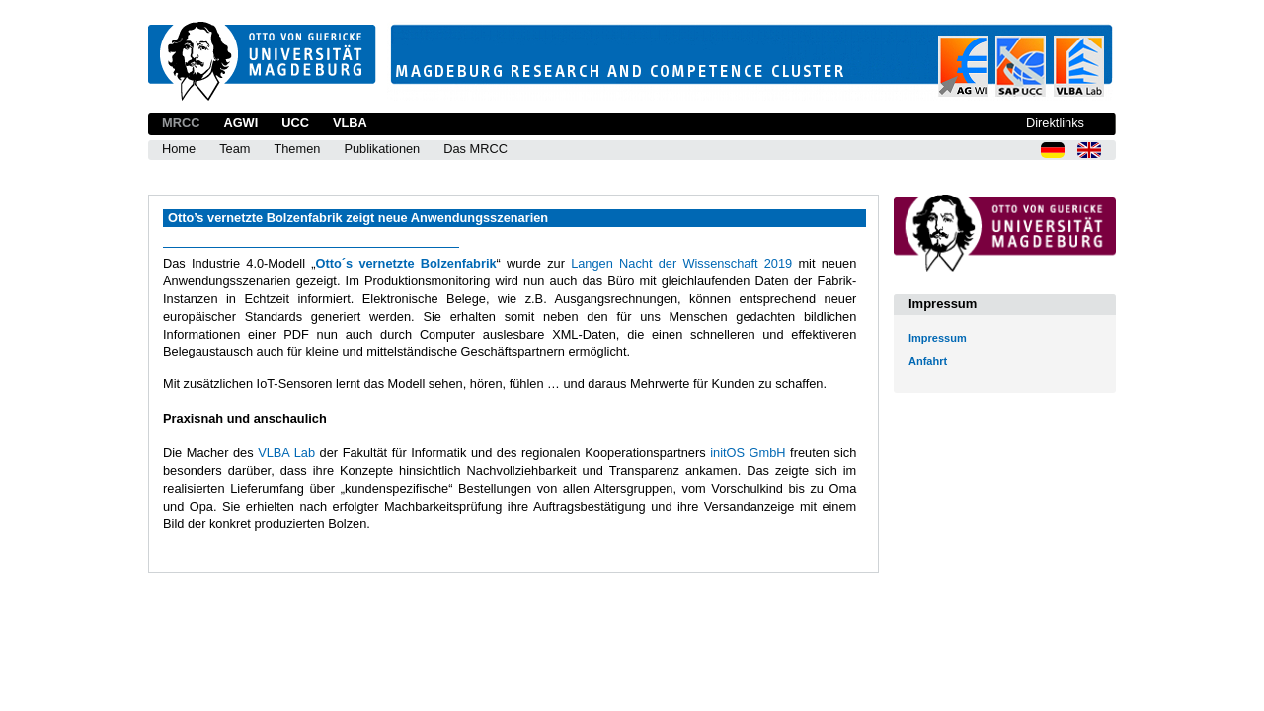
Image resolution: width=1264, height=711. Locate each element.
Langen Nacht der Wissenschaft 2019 (681, 263)
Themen (297, 148)
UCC (295, 123)
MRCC (180, 123)
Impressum (937, 338)
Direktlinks (1055, 123)
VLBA (350, 123)
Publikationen (382, 148)
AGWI (240, 123)
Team (234, 148)
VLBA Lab (286, 452)
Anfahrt (927, 361)
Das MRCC (475, 148)
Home (179, 148)
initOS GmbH (747, 452)
